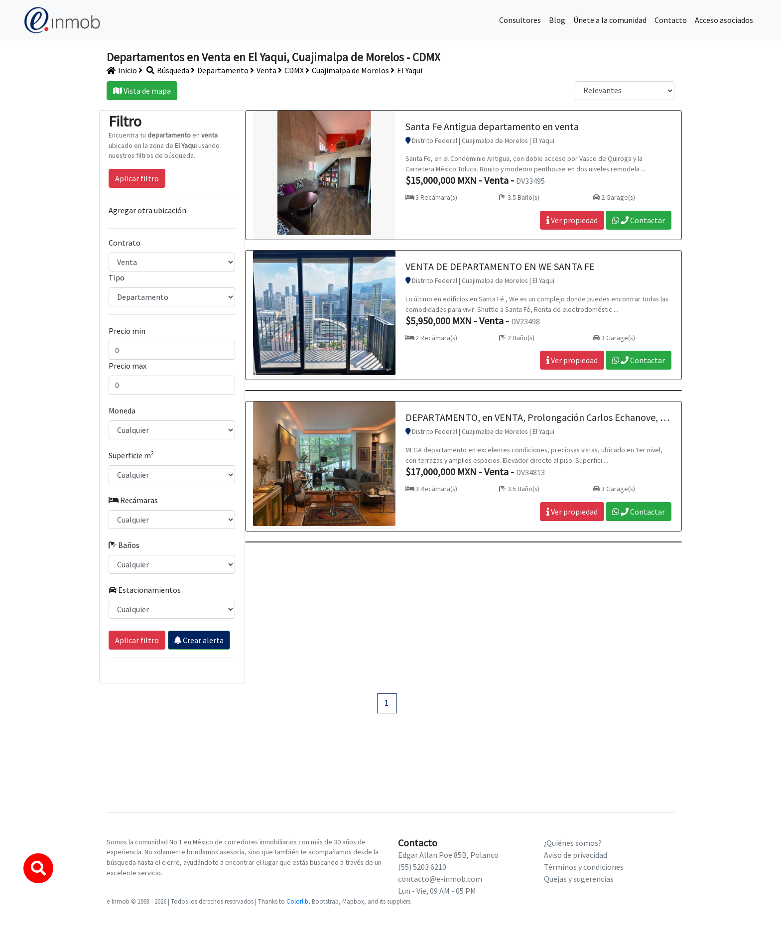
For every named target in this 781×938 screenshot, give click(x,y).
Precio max (127, 366)
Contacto (670, 20)
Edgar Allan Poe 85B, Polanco (448, 855)
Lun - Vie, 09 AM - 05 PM (437, 891)
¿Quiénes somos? (573, 843)
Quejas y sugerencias (579, 879)
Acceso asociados (724, 20)
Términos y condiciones (584, 867)
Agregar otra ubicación (147, 210)
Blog (557, 20)
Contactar (638, 220)
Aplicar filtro (137, 178)
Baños (124, 545)
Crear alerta (199, 640)
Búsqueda (163, 70)
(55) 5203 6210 (422, 867)
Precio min (127, 331)
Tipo (117, 277)
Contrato (124, 243)
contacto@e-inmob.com (440, 879)
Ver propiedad (572, 220)
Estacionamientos (145, 590)
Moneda (122, 410)
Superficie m (131, 454)
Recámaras (133, 500)
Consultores (520, 20)
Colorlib (297, 901)
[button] (38, 868)
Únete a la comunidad (610, 20)
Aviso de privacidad (575, 855)
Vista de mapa (142, 91)
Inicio (122, 70)
